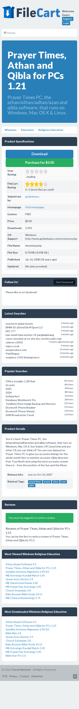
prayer (47, 482)
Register (67, 18)
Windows (11, 129)
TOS (4, 676)
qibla (31, 485)
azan (63, 482)
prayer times (35, 482)
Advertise (37, 676)
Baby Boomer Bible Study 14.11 (24, 594)
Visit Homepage (34, 207)
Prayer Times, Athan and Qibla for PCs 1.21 (31, 568)
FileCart (32, 14)
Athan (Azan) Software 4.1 (21, 564)
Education (27, 129)
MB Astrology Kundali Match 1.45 (25, 575)
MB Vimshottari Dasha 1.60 (22, 582)
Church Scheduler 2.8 (18, 590)
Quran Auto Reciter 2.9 (19, 579)
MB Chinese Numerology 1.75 (23, 597)
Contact (24, 676)
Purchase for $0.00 (39, 162)
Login (66, 23)
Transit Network (21, 669)
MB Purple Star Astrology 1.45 (23, 586)
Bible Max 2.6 (13, 633)
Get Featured (64, 282)
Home (9, 32)
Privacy (13, 676)
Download (40, 154)
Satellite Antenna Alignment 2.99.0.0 (27, 571)
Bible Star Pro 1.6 (16, 655)
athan (55, 482)
